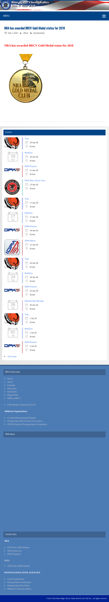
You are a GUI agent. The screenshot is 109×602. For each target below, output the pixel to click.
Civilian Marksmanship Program (21, 418)
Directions (11, 388)
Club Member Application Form (21, 404)
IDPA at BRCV (14, 398)
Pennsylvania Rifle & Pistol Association (24, 421)
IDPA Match (30, 240)
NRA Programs (14, 554)
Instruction (12, 391)
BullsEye (29, 152)
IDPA (6, 560)
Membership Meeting (34, 301)
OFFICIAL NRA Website (18, 547)
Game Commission (15, 579)
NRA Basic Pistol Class (35, 180)
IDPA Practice (31, 166)
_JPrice (25, 33)
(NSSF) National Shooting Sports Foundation (27, 424)
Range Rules (12, 395)
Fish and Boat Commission (19, 582)
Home (10, 378)
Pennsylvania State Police (18, 585)
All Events (12, 356)
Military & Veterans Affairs (19, 589)
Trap (27, 138)
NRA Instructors (14, 550)
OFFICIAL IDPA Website (18, 566)
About (10, 382)
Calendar (11, 385)
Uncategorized (38, 33)
